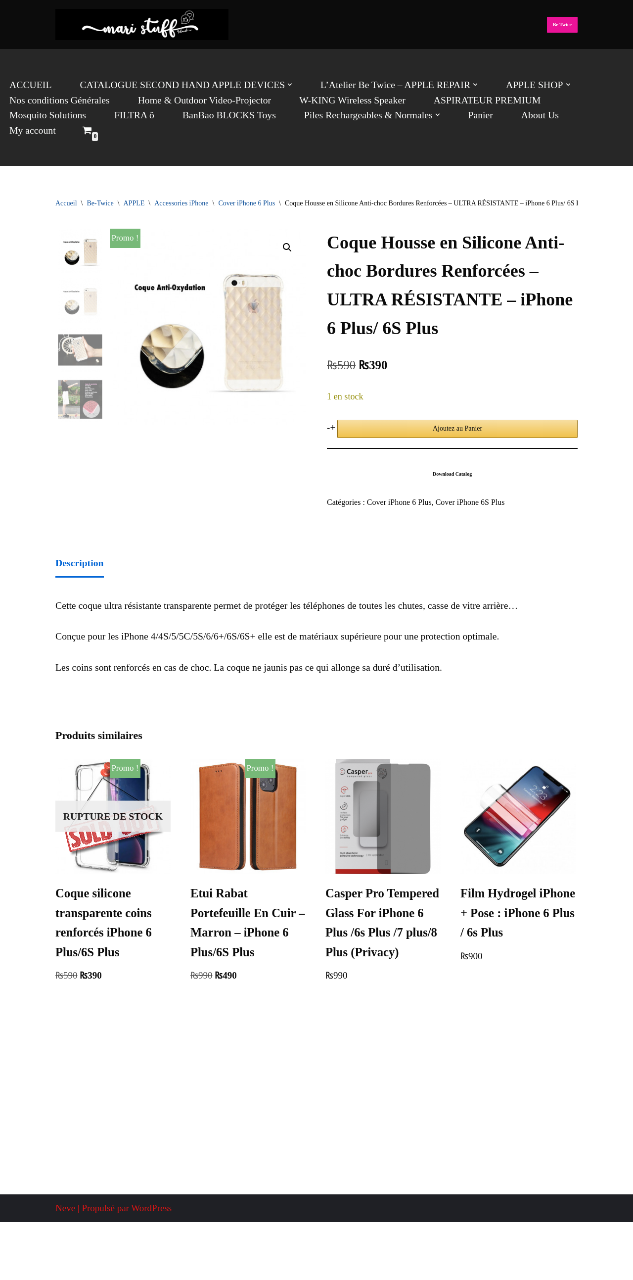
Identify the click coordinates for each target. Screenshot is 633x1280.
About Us (526, 114)
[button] (280, 85)
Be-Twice (100, 203)
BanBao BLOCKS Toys (223, 114)
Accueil (66, 203)
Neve (65, 1266)
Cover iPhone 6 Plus (246, 203)
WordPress (151, 1266)
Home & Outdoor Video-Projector (198, 100)
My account (594, 114)
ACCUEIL (29, 85)
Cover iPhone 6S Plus (465, 501)
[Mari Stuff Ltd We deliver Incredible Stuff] (141, 24)
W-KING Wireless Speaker (342, 100)
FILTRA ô (130, 114)
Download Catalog (452, 473)
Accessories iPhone (181, 203)
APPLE (134, 203)
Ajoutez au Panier (457, 428)
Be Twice (562, 24)
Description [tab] (78, 560)
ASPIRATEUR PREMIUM (473, 100)
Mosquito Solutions (46, 114)
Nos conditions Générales (57, 100)
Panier (467, 114)
